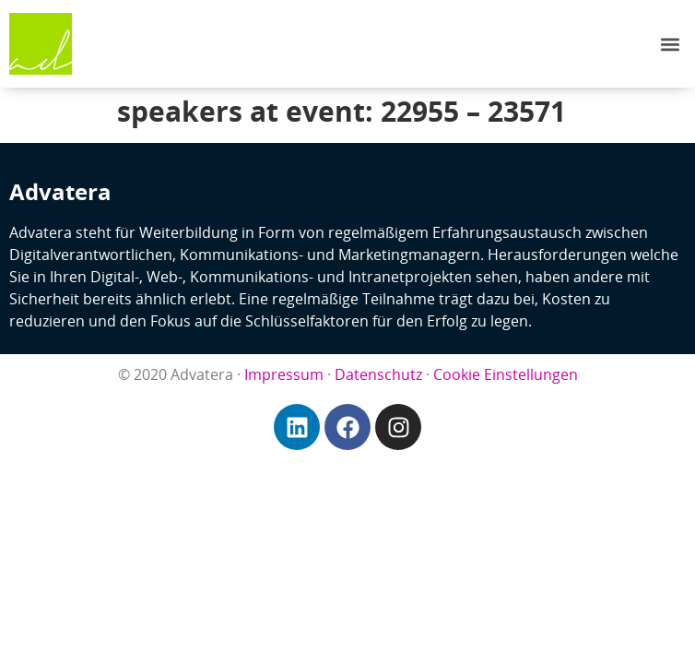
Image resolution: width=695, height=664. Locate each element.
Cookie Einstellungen (505, 374)
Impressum (284, 374)
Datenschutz (378, 374)
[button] (670, 44)
